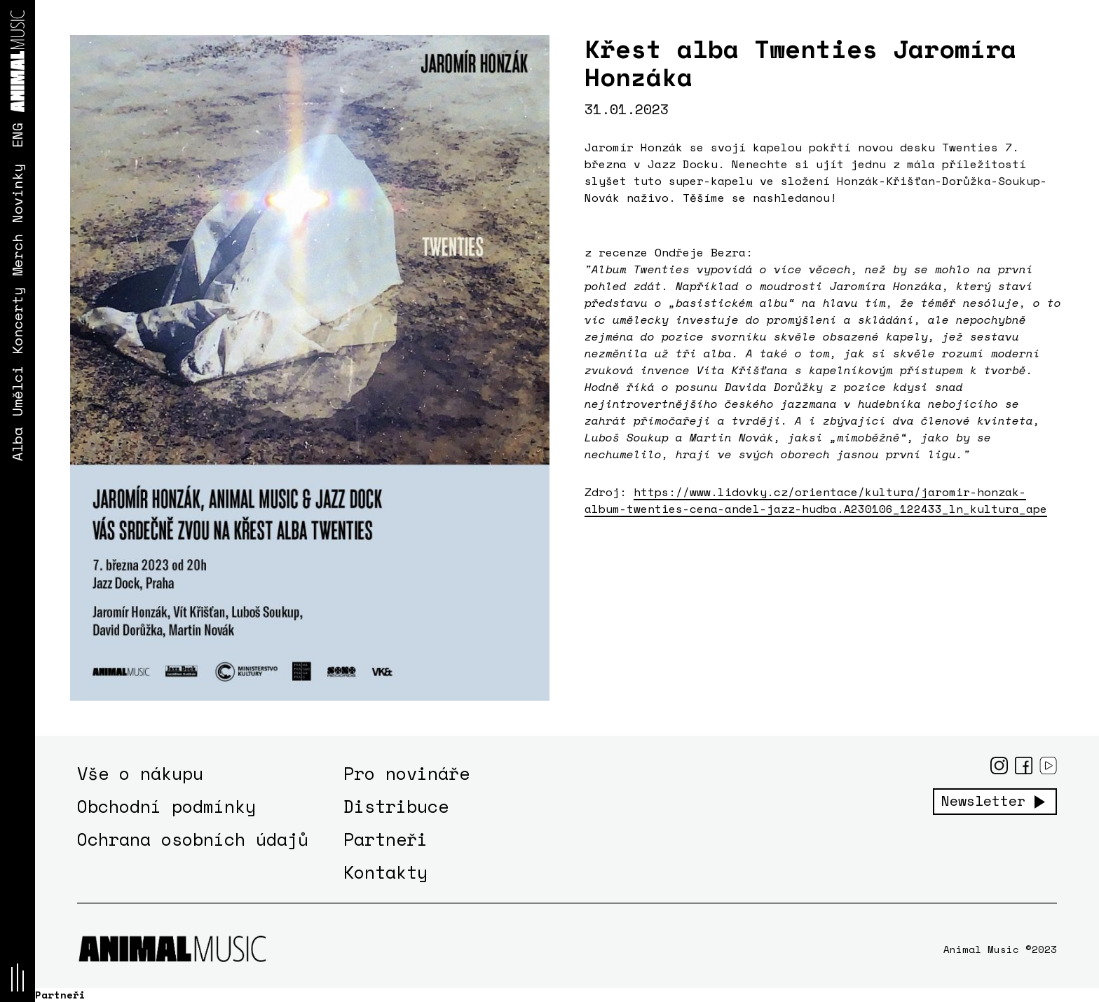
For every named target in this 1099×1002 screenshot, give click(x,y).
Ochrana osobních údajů (192, 839)
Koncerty (17, 321)
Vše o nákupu (140, 773)
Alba (17, 444)
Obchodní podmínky (166, 806)
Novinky (17, 193)
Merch (17, 255)
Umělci (17, 391)
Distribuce (396, 806)
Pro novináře (406, 773)
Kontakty (385, 872)
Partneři (385, 839)
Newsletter (983, 801)
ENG (17, 135)
